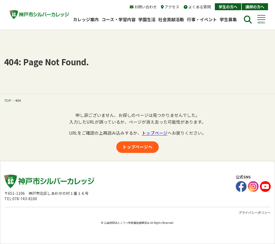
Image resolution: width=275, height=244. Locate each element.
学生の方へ (228, 6)
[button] (261, 19)
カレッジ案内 (86, 19)
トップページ (155, 133)
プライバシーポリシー (254, 212)
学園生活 (146, 19)
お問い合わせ (143, 6)
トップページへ (137, 147)
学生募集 (230, 19)
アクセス (170, 6)
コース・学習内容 (119, 19)
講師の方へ (254, 6)
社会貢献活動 (171, 19)
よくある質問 (197, 6)
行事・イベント (202, 19)
